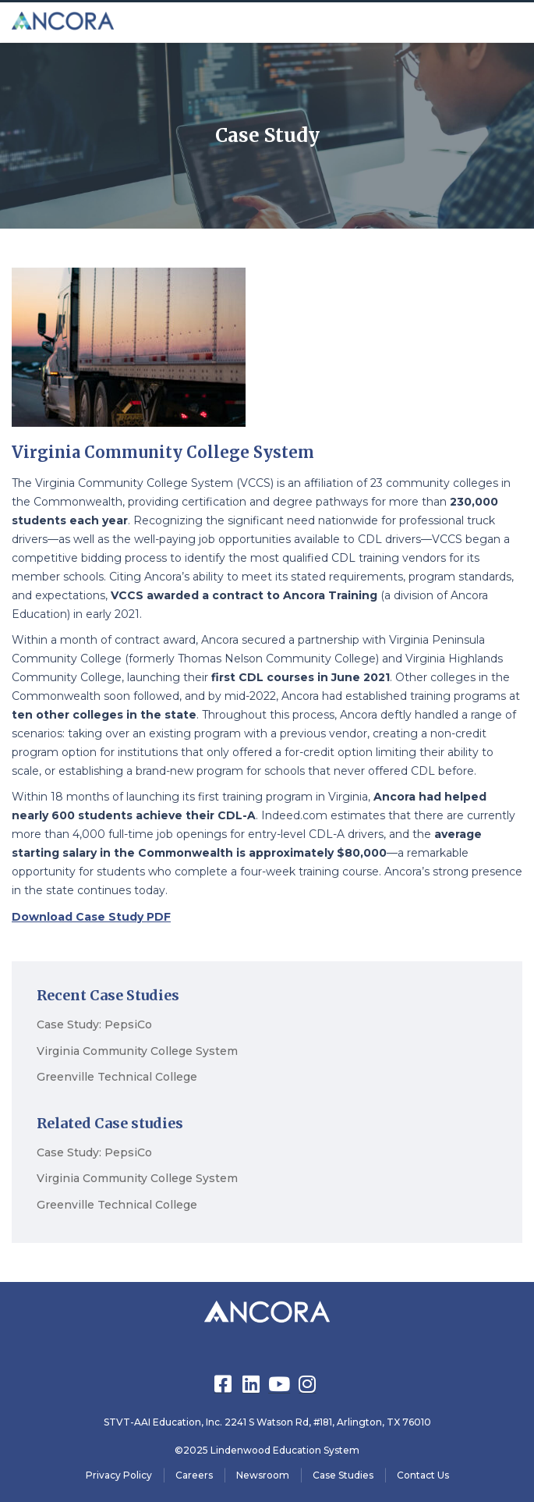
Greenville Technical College (117, 1077)
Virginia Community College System (137, 1051)
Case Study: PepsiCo (94, 1024)
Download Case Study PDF (91, 917)
